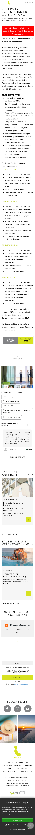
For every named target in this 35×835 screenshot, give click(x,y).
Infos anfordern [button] (10, 340)
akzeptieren (17, 820)
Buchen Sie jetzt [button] (25, 340)
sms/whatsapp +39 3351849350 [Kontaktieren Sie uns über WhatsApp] (17, 771)
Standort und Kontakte (17, 777)
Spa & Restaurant (21, 671)
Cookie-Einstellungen (17, 830)
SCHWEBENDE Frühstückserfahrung (15, 575)
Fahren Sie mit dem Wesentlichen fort (17, 825)
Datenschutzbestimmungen (21, 684)
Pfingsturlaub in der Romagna (14, 504)
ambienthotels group (17, 786)
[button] (4, 387)
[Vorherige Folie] (27, 425)
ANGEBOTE (21, 651)
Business (16, 673)
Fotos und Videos (17, 780)
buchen (29, 2)
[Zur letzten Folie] (5, 375)
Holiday (8, 671)
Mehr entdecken (10, 604)
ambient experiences (17, 783)
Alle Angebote (17, 457)
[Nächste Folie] (30, 375)
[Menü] (4, 2)
